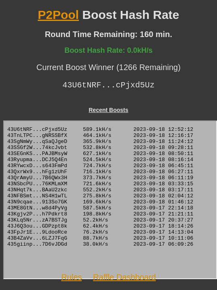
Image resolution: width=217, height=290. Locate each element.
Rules (71, 277)
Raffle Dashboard (124, 277)
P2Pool (58, 14)
